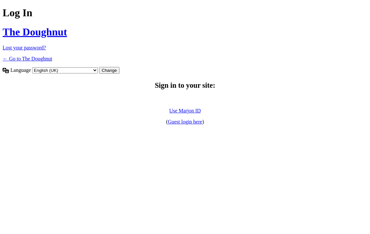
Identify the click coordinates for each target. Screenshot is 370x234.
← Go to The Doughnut (27, 58)
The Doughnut (35, 32)
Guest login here (185, 121)
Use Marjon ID (185, 110)
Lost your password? (24, 47)
